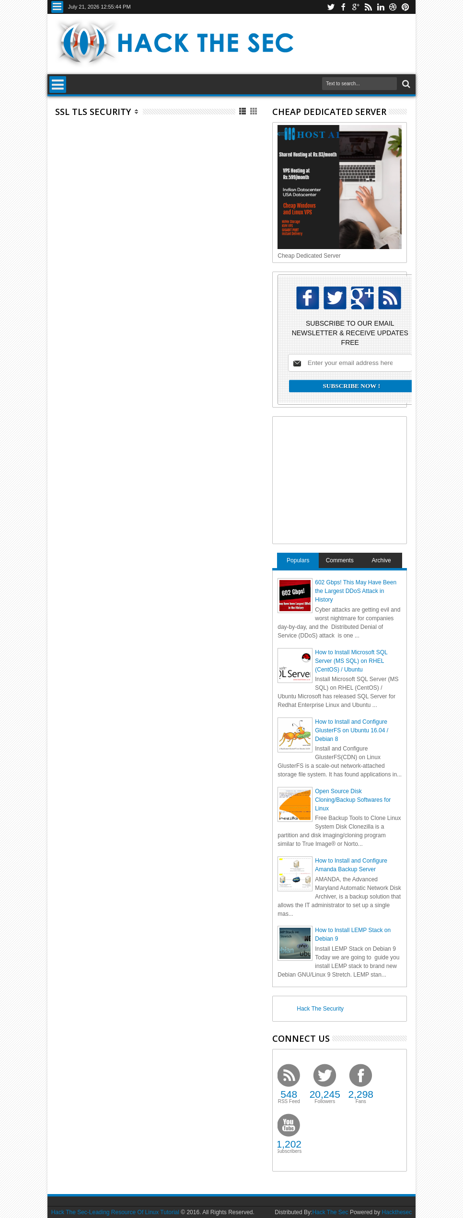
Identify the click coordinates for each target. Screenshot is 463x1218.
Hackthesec (397, 1212)
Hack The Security (320, 1008)
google (355, 7)
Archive (381, 560)
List (243, 111)
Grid (254, 111)
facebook (343, 7)
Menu (57, 7)
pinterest (405, 7)
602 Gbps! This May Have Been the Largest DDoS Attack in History (355, 591)
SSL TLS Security (93, 111)
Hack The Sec (330, 1212)
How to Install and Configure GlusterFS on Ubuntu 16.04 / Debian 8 (351, 730)
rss (368, 7)
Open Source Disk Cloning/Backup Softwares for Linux (353, 800)
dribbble (393, 7)
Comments (340, 560)
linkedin (380, 7)
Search (405, 84)
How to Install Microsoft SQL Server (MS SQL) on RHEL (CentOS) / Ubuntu (351, 661)
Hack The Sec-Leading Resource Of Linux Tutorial (115, 1212)
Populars (298, 560)
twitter (330, 7)
